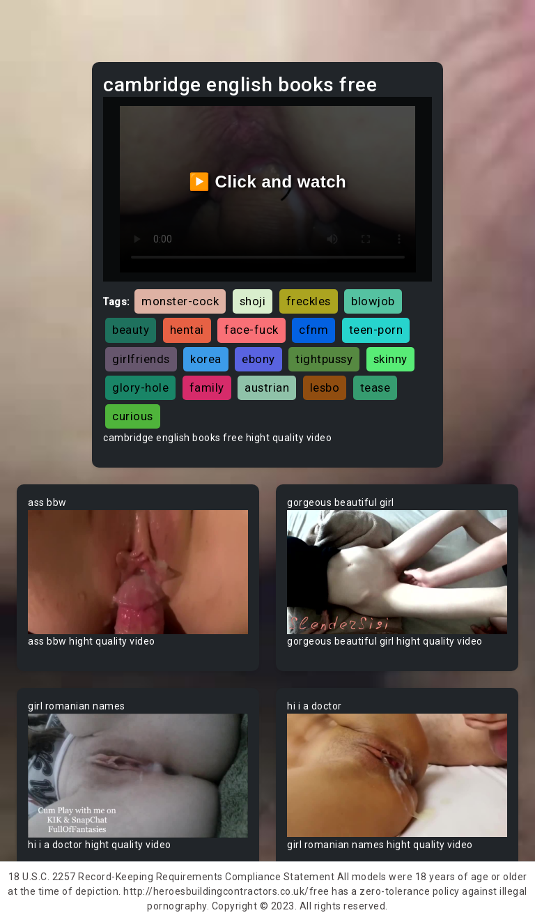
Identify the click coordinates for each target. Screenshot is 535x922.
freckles (308, 301)
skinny (390, 359)
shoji (253, 301)
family (206, 387)
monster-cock (180, 301)
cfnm (313, 330)
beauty (130, 330)
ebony (258, 359)
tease (375, 387)
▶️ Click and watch (268, 181)
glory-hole (140, 387)
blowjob (373, 301)
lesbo (325, 387)
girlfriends (141, 359)
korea (206, 359)
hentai (187, 330)
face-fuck (251, 330)
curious (132, 416)
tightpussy (323, 359)
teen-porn (376, 330)
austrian (267, 387)
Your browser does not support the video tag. (138, 572)
